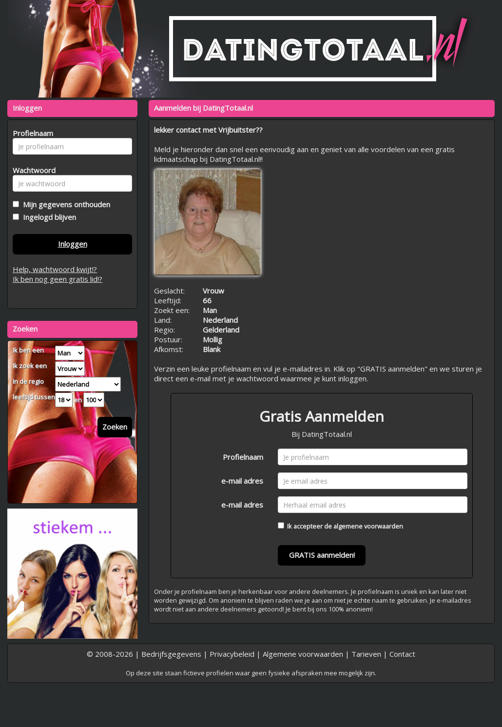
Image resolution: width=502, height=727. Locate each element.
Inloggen (72, 244)
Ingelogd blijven (47, 217)
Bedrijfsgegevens (171, 654)
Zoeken (114, 427)
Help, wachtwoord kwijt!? (55, 269)
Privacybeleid (232, 654)
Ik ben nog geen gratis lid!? (57, 279)
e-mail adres (242, 481)
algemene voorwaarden (368, 526)
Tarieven (366, 654)
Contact (402, 654)
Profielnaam (243, 457)
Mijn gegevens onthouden (64, 204)
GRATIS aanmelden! (322, 555)
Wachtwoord (31, 170)
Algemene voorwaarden (303, 654)
